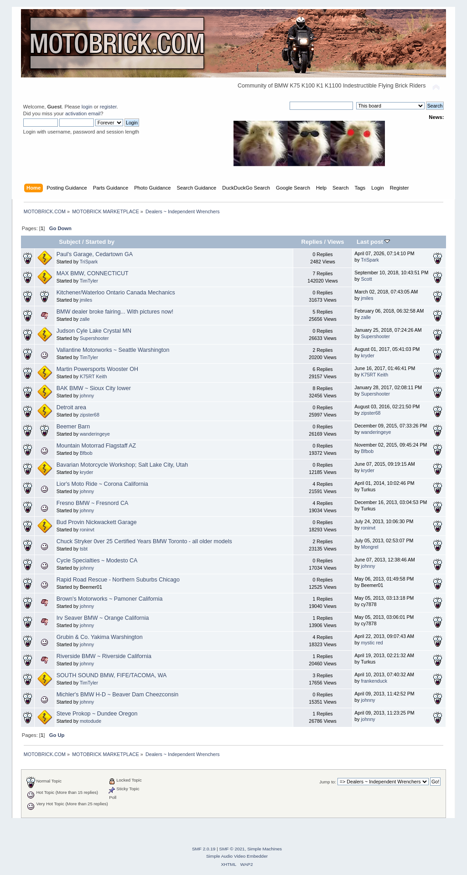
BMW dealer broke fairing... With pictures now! (115, 312)
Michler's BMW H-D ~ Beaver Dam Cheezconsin (117, 694)
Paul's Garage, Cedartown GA (95, 254)
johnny (87, 395)
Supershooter (94, 338)
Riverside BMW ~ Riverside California (104, 656)
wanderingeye (95, 434)
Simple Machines (264, 848)
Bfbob (86, 453)
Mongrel (369, 547)
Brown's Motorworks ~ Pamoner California (110, 599)
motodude (90, 721)
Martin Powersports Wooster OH (97, 369)
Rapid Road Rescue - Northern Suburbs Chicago (118, 579)
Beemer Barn (73, 426)
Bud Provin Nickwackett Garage (97, 522)
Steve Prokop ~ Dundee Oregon (97, 713)
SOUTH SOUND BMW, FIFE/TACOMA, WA (112, 675)
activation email (82, 113)
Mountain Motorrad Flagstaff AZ (96, 446)
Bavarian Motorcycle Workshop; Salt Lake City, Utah (122, 465)
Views (335, 241)
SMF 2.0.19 (204, 848)
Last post (373, 241)
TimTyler (89, 280)
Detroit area (71, 407)
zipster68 (89, 414)
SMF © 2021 (232, 848)
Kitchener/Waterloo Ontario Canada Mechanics (116, 292)
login (87, 106)
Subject (69, 241)
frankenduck (374, 681)
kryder (367, 355)
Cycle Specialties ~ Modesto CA (97, 560)
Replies (311, 241)
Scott (366, 279)
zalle (85, 319)
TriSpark (89, 261)
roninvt (87, 529)
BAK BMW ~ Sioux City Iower (94, 388)
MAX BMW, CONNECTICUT (93, 273)
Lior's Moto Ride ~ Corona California (102, 484)
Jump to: (327, 781)
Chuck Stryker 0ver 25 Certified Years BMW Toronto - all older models (144, 541)
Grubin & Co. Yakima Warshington (100, 637)
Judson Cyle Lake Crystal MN (94, 331)
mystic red (372, 642)
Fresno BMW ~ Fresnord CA (93, 503)
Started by (99, 241)
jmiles (86, 300)
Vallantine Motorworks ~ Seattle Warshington (113, 350)
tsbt (84, 548)
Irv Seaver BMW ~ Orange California (103, 618)
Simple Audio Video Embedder (237, 856)
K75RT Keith (93, 376)
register (108, 106)
